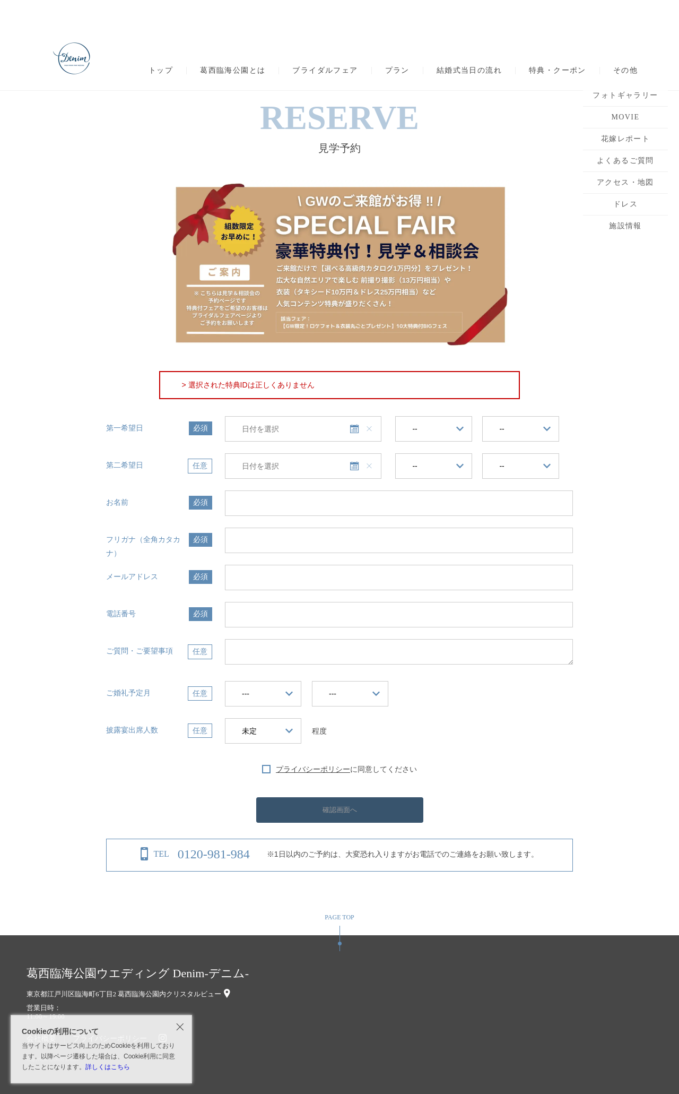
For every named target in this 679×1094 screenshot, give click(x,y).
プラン (397, 70)
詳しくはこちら (107, 1067)
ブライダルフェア (325, 70)
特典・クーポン (557, 70)
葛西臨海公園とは (232, 70)
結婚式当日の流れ (469, 70)
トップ (161, 70)
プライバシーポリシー (313, 769)
